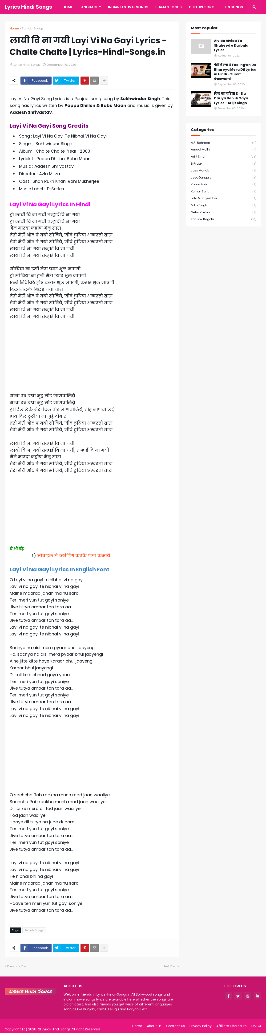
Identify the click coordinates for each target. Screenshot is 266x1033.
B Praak (223, 163)
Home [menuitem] (68, 7)
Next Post (170, 966)
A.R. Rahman (223, 142)
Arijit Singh (223, 156)
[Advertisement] (92, 360)
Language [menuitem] (89, 7)
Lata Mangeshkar (223, 198)
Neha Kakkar (223, 212)
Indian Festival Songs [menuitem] (128, 7)
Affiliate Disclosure (231, 1026)
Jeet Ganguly (223, 177)
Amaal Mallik (223, 149)
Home (14, 28)
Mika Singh (223, 205)
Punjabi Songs (33, 28)
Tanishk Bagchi (223, 219)
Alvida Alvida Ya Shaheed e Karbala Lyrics (231, 45)
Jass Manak (223, 170)
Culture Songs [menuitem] (203, 7)
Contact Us (175, 1026)
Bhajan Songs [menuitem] (168, 7)
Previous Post (17, 966)
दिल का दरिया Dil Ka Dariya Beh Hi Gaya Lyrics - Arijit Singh (231, 98)
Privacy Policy (200, 1026)
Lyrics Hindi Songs (28, 7)
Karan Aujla (223, 184)
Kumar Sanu (223, 191)
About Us (154, 1026)
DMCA (256, 1026)
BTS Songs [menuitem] (233, 7)
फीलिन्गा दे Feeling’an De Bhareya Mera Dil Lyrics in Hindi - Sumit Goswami (235, 72)
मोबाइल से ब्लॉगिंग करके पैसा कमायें (73, 556)
